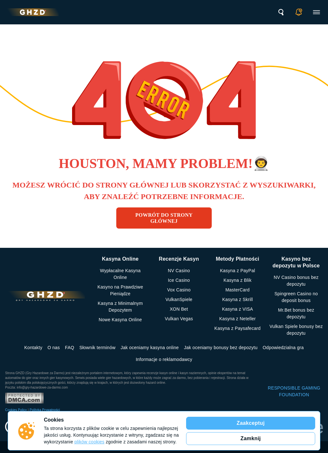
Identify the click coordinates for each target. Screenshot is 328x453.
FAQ (69, 347)
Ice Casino (179, 280)
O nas (53, 347)
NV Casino (179, 270)
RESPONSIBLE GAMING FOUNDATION (294, 391)
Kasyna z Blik (237, 280)
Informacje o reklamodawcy (164, 359)
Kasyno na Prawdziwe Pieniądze (120, 290)
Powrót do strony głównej (164, 218)
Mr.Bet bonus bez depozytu (296, 313)
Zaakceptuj (251, 423)
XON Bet (179, 309)
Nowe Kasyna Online (120, 319)
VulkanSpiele (178, 299)
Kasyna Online (120, 259)
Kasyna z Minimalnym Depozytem (120, 307)
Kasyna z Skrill (237, 299)
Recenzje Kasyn (179, 259)
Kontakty (33, 347)
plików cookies (89, 441)
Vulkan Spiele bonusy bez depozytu (296, 330)
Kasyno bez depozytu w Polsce (296, 262)
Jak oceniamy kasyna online (150, 347)
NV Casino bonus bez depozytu (296, 281)
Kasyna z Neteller (237, 318)
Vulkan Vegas (179, 318)
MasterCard (238, 289)
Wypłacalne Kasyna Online (120, 274)
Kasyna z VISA (237, 309)
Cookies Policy (16, 410)
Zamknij (251, 438)
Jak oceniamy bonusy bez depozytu (221, 347)
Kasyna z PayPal (237, 270)
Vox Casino (179, 289)
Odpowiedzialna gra (283, 347)
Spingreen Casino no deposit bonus (296, 297)
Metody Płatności (237, 259)
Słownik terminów (97, 347)
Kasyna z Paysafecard (237, 328)
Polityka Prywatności (44, 410)
